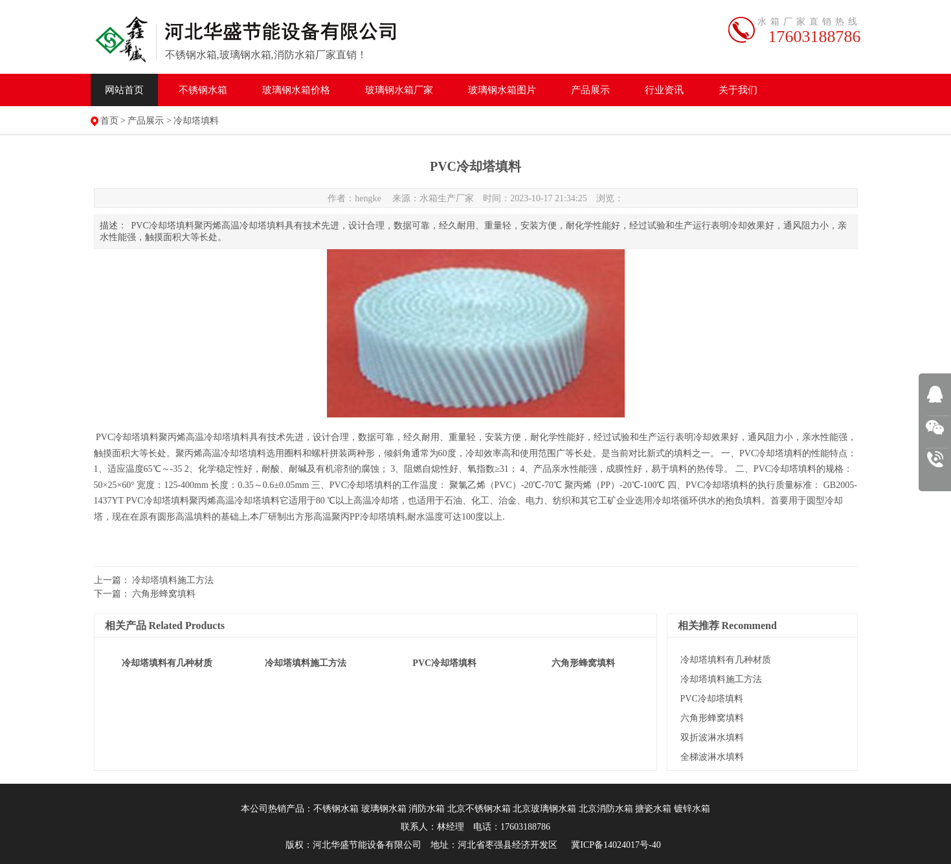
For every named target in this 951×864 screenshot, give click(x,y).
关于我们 (738, 90)
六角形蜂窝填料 (164, 594)
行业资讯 (664, 90)
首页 (109, 121)
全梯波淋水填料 (712, 757)
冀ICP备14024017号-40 (615, 845)
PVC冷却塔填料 (711, 698)
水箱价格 (296, 90)
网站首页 (124, 90)
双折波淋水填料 (712, 737)
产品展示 (590, 90)
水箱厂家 (399, 90)
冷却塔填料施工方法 (173, 580)
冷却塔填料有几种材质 (725, 660)
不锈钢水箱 (203, 90)
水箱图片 (502, 90)
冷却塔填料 (196, 121)
